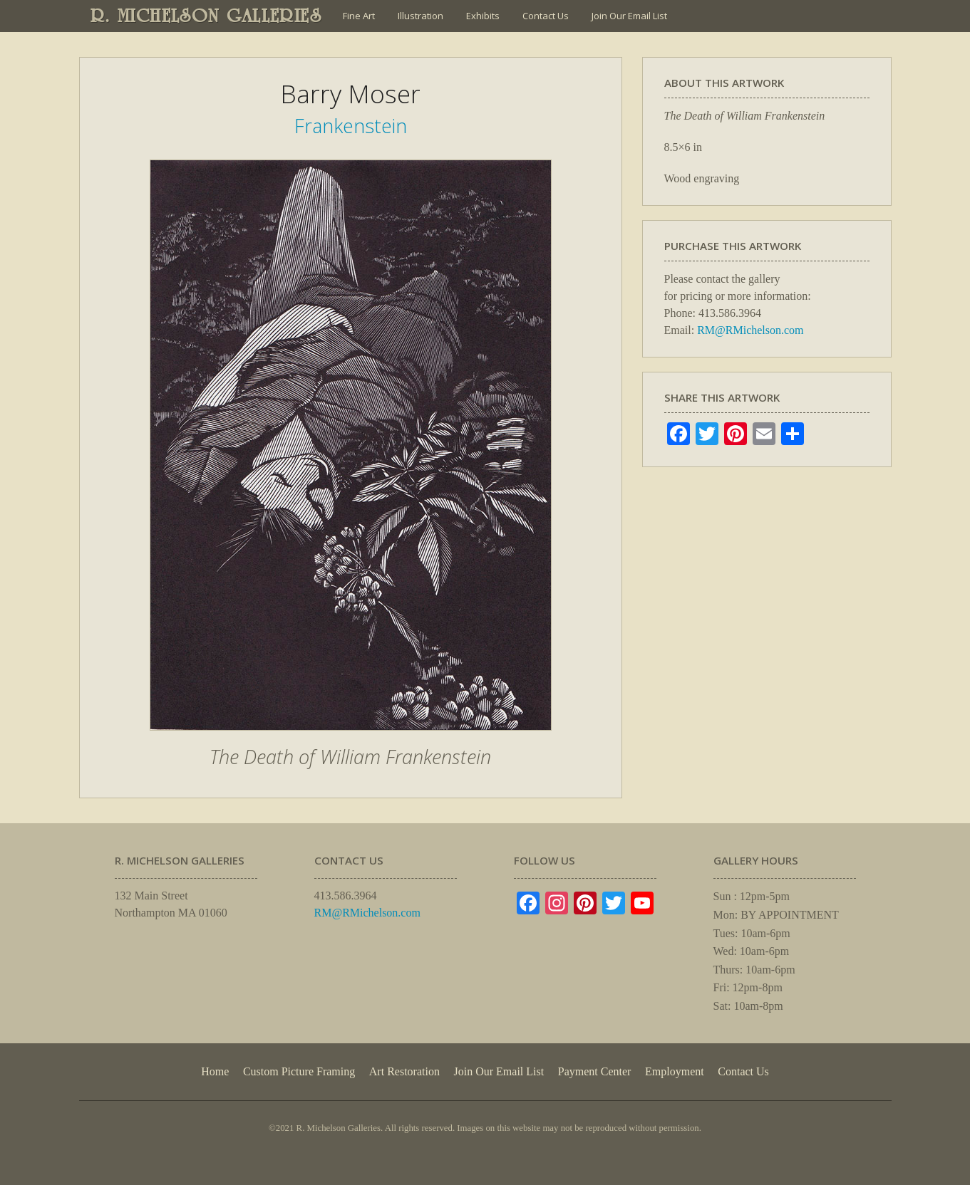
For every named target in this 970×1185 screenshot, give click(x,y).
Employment (674, 1071)
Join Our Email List (629, 15)
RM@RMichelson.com (750, 330)
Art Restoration (404, 1071)
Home (215, 1071)
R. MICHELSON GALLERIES (206, 16)
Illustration (420, 15)
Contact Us (545, 15)
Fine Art (359, 15)
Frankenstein (350, 126)
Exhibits (483, 15)
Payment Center (594, 1071)
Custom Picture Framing (299, 1071)
